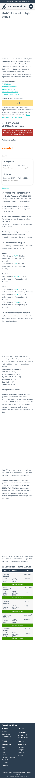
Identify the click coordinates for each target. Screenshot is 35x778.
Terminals (22, 732)
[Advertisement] (17, 38)
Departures (6, 734)
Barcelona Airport (18, 6)
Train (3, 752)
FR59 (15, 264)
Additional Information (10, 87)
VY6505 (16, 302)
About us (17, 774)
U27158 (16, 276)
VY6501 (16, 289)
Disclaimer (22, 772)
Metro (4, 755)
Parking (5, 741)
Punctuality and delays (10, 92)
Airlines (21, 729)
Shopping (21, 752)
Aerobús (5, 765)
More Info (22, 744)
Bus (3, 747)
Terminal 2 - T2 (23, 737)
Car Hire (21, 741)
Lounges (21, 750)
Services (21, 747)
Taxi (3, 750)
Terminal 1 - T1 (22, 735)
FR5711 (16, 256)
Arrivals (4, 731)
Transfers (5, 762)
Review (20, 756)
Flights (5, 729)
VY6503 (16, 294)
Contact (29, 772)
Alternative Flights (8, 89)
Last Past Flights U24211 (10, 94)
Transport (6, 744)
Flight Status (6, 84)
